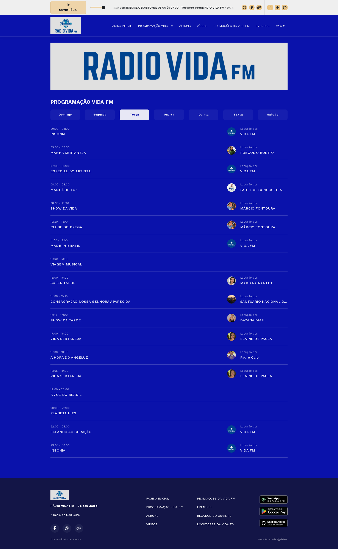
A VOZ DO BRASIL (65, 395)
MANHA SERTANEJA (68, 153)
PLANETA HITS (63, 413)
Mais (280, 26)
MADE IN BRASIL (65, 246)
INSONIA (57, 134)
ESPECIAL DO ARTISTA (70, 171)
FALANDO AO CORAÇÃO (70, 432)
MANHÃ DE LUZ (64, 190)
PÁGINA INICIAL (121, 26)
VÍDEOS (202, 26)
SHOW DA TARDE (65, 320)
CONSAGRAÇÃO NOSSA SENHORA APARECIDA (90, 301)
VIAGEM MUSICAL (66, 264)
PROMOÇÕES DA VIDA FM (231, 26)
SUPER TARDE (62, 283)
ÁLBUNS (185, 26)
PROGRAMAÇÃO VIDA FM (155, 26)
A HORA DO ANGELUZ (69, 357)
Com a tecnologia (273, 539)
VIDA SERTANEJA (65, 339)
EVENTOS (262, 26)
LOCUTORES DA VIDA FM (215, 524)
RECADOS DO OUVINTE (214, 515)
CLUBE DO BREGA (66, 227)
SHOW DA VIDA (63, 208)
